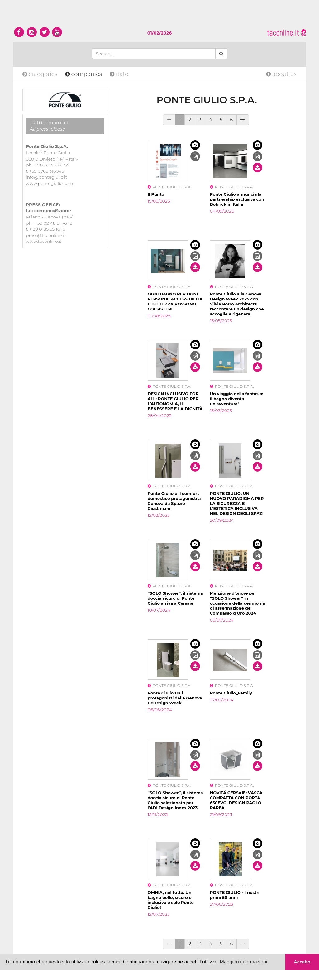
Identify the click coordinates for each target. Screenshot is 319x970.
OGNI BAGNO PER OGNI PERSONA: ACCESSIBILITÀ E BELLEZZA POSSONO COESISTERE (175, 301)
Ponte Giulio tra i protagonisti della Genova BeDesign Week (175, 697)
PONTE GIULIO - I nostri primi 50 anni (234, 895)
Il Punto (156, 194)
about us (281, 74)
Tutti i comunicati (49, 126)
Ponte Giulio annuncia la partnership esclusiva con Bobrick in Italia (237, 199)
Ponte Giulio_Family (231, 692)
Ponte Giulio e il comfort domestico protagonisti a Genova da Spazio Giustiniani (174, 501)
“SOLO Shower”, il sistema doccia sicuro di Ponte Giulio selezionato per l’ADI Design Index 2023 (175, 800)
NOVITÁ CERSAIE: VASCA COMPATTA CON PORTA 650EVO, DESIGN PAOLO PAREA (236, 800)
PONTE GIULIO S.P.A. (170, 187)
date (119, 74)
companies (84, 74)
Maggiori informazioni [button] (243, 961)
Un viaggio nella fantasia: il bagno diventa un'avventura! (236, 398)
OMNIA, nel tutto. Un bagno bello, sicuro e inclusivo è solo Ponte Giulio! (171, 900)
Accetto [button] (302, 961)
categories (40, 74)
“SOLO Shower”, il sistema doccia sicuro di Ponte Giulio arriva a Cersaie (175, 598)
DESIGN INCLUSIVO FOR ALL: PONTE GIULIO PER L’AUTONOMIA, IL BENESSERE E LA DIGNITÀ (175, 401)
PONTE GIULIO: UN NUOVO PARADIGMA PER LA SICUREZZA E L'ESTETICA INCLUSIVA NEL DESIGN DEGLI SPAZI (237, 503)
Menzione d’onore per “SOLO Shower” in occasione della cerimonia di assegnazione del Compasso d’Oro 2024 (237, 603)
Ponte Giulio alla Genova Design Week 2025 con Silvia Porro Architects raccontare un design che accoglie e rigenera (237, 303)
